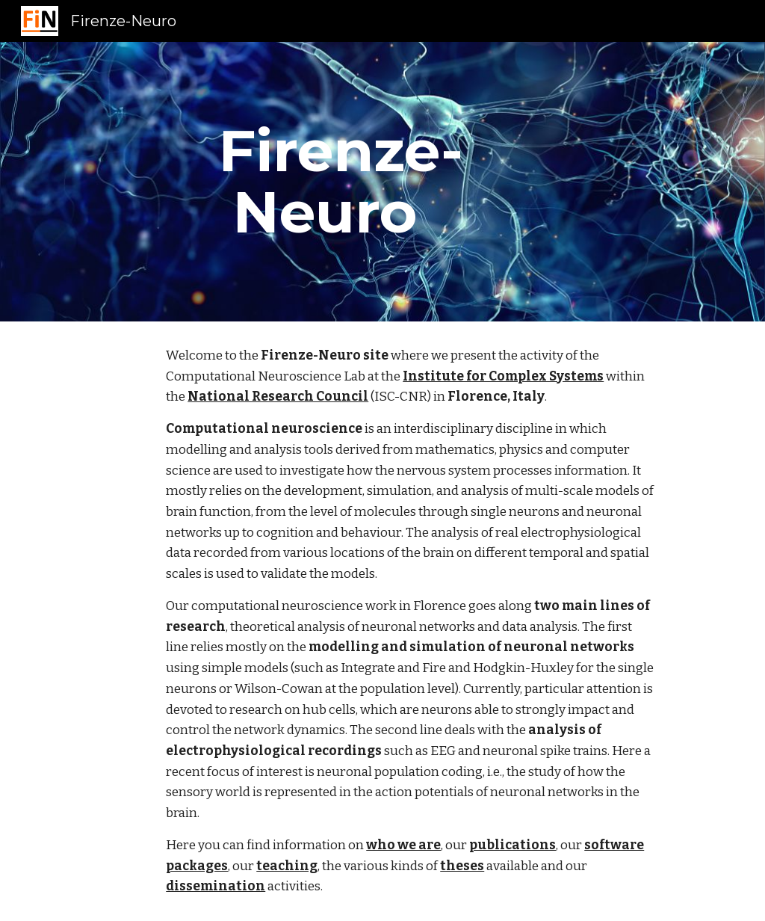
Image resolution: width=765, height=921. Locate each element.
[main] (324, 182)
